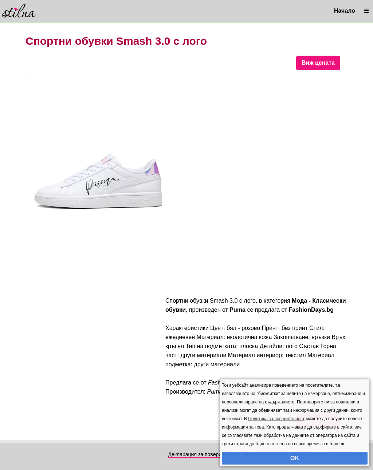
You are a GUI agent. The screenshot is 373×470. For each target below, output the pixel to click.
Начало (344, 11)
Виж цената (318, 63)
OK (294, 458)
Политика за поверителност (276, 418)
